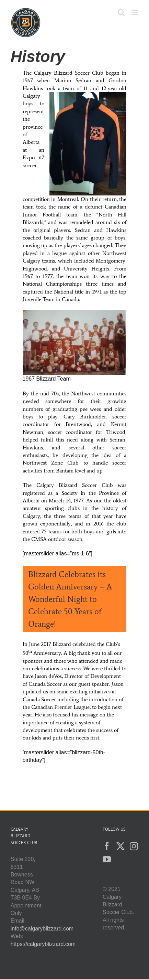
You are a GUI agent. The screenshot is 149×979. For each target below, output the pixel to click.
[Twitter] (120, 846)
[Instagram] (134, 846)
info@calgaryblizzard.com (42, 929)
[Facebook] (107, 846)
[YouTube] (107, 859)
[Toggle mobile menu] (135, 12)
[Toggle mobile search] (121, 12)
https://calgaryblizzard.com (43, 944)
